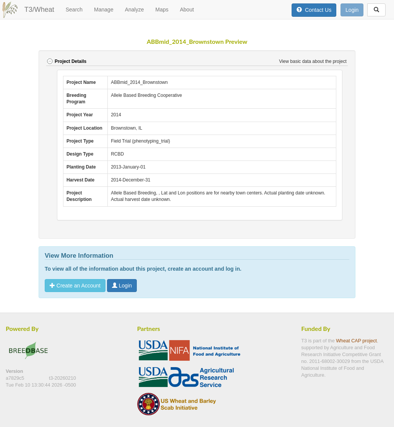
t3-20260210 (62, 378)
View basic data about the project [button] (313, 61)
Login (351, 10)
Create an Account (75, 286)
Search (74, 9)
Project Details (66, 61)
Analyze (134, 9)
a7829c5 (16, 378)
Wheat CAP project (356, 341)
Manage (103, 9)
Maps (161, 9)
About (187, 9)
